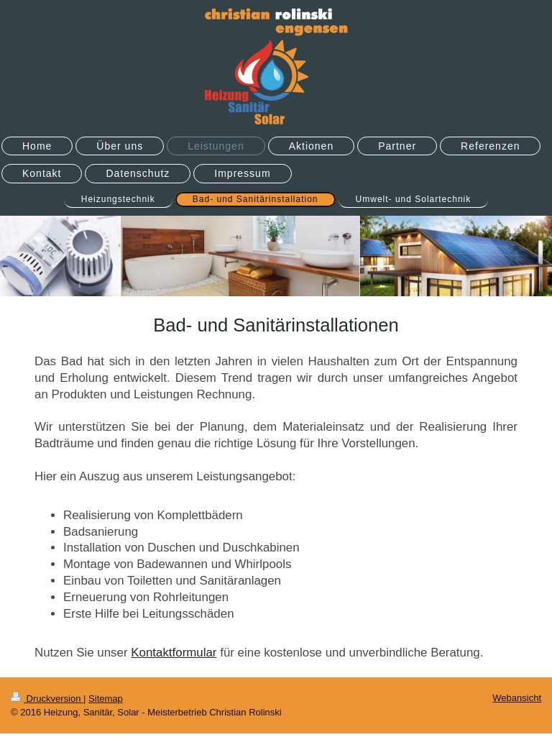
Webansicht (516, 697)
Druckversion (47, 698)
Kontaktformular (173, 652)
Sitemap (105, 698)
